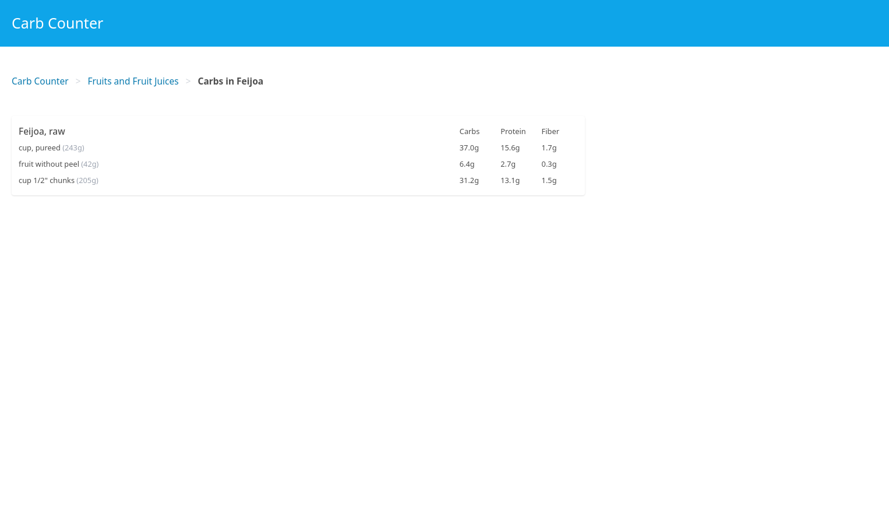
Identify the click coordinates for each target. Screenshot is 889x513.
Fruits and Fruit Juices (133, 81)
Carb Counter (57, 23)
